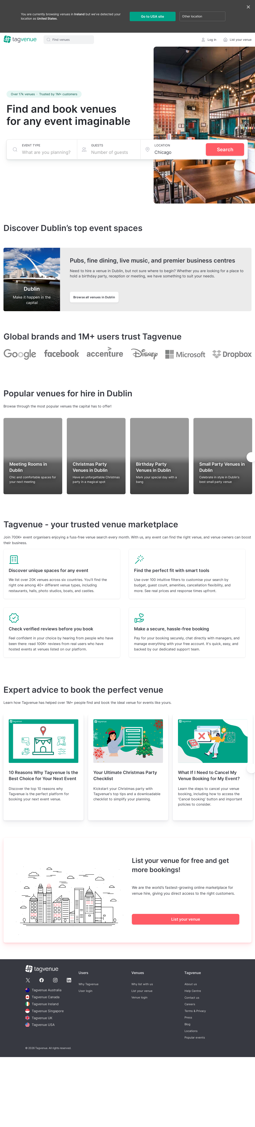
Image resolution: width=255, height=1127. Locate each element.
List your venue (185, 919)
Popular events (194, 1037)
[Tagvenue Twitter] (28, 980)
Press (188, 1017)
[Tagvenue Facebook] (41, 980)
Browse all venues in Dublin (94, 297)
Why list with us (142, 984)
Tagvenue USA (40, 1024)
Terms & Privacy (195, 1010)
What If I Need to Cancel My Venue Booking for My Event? (209, 775)
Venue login (139, 997)
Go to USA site (152, 16)
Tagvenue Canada (42, 997)
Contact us (191, 997)
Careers (189, 1004)
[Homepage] (20, 40)
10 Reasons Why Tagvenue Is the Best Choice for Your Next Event (43, 775)
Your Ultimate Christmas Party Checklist (125, 775)
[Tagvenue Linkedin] (69, 980)
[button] (69, 39)
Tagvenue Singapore (44, 1010)
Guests (97, 145)
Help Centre (192, 990)
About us (190, 984)
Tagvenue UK (38, 1017)
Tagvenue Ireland (42, 1003)
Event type (31, 145)
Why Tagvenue (89, 984)
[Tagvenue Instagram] (55, 980)
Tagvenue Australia (43, 990)
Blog (187, 1024)
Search (225, 149)
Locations (190, 1030)
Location (162, 145)
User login (85, 990)
